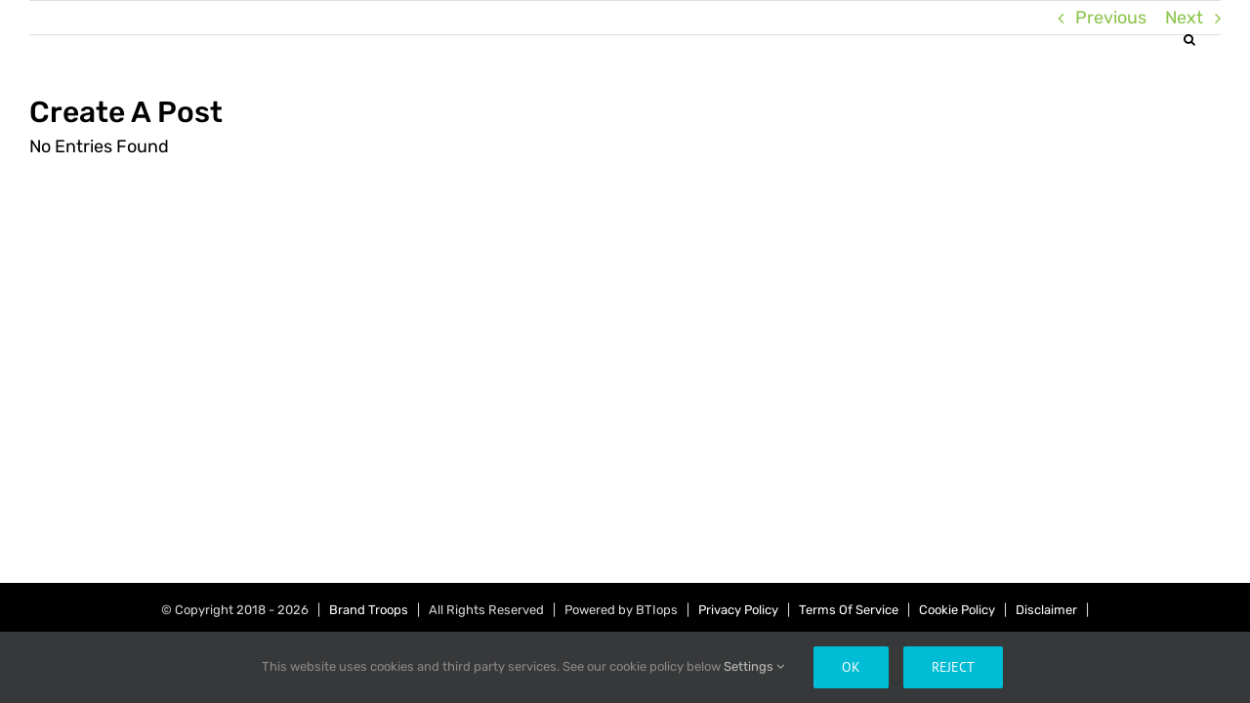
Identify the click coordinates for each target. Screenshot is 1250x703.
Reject (953, 667)
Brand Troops (368, 609)
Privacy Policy (738, 609)
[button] (1214, 39)
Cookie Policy (957, 609)
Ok (851, 667)
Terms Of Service (848, 609)
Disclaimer (1046, 609)
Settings (754, 666)
